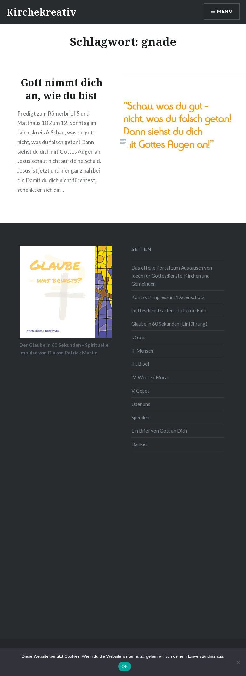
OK (124, 666)
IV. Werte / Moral (150, 377)
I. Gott (138, 337)
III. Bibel (140, 364)
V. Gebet (140, 391)
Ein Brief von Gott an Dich (159, 431)
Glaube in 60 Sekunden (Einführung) (169, 324)
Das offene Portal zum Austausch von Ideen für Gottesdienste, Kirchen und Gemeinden (171, 276)
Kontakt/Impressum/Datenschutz (167, 297)
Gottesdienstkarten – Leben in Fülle (169, 310)
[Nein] (238, 662)
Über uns (140, 404)
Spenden (140, 417)
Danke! (139, 444)
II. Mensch (142, 351)
